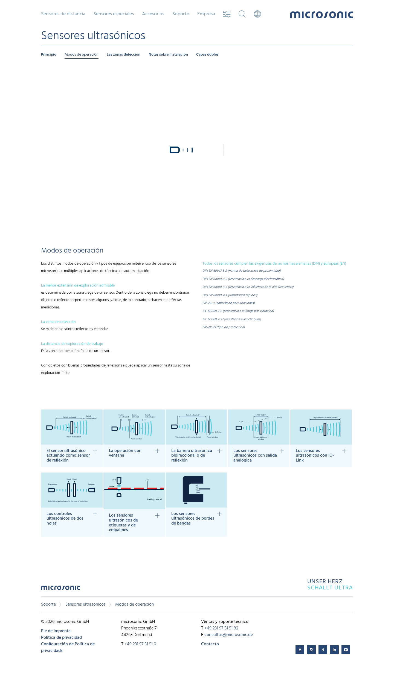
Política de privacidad (61, 637)
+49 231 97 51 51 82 (221, 628)
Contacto (210, 644)
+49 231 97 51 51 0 (140, 644)
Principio (48, 54)
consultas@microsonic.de (228, 634)
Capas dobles (207, 54)
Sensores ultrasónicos (85, 604)
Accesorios (153, 14)
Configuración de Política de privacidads (68, 647)
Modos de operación (82, 54)
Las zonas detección (123, 54)
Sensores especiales (114, 14)
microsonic (60, 589)
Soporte (180, 14)
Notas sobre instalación (168, 54)
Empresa (206, 14)
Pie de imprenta (56, 631)
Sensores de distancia (63, 14)
